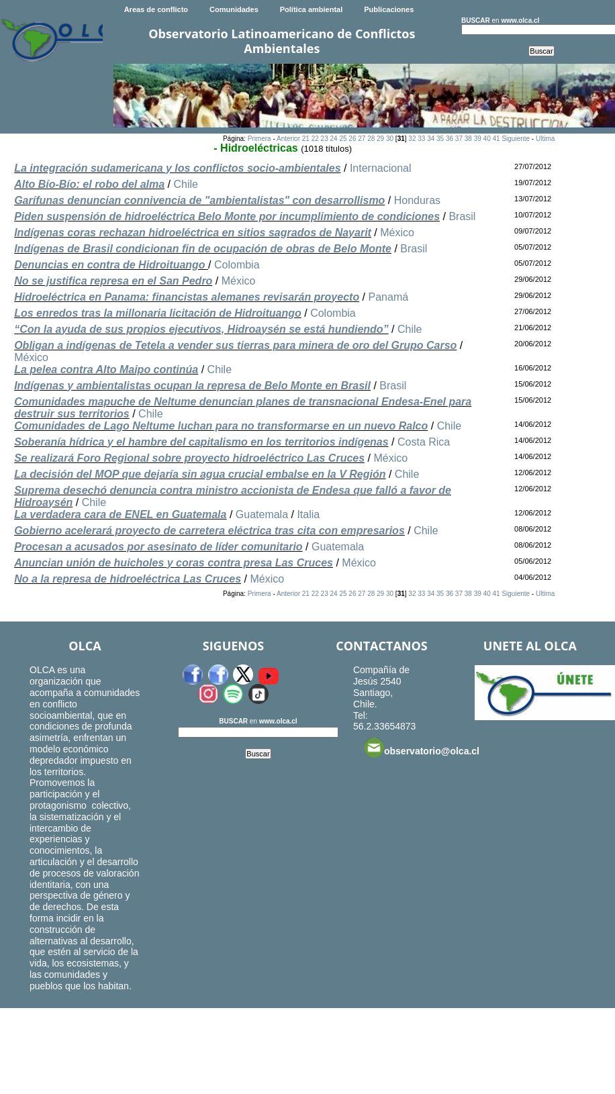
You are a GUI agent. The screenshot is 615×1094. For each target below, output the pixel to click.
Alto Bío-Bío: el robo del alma (89, 184)
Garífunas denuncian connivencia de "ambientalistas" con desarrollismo (199, 200)
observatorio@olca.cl (421, 748)
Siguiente (516, 138)
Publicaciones (389, 9)
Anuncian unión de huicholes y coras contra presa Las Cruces (173, 562)
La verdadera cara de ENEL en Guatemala (120, 514)
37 (459, 138)
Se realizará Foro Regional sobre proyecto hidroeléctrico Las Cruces (189, 458)
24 (334, 138)
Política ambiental (311, 9)
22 (315, 138)
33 (421, 138)
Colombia (237, 264)
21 (306, 138)
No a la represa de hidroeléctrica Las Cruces (127, 579)
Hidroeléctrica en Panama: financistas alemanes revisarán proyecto (186, 297)
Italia (308, 514)
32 (412, 138)
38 (468, 138)
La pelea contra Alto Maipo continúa (106, 369)
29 (380, 138)
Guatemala (262, 514)
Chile (186, 184)
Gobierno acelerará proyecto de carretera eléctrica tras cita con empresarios (209, 530)
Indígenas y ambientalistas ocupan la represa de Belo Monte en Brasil (192, 385)
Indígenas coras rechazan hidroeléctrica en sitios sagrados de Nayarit (192, 232)
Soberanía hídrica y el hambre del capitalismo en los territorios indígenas (201, 442)
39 (477, 138)
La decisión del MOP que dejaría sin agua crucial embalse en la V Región (199, 474)
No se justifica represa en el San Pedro (113, 281)
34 (430, 138)
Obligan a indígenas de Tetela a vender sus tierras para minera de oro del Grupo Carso (235, 345)
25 (342, 138)
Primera (259, 138)
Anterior (288, 138)
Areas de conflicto (156, 9)
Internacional (381, 168)
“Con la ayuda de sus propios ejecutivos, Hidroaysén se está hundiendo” (201, 329)
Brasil (461, 216)
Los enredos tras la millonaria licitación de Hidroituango (157, 313)
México (397, 232)
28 (371, 138)
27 (361, 138)
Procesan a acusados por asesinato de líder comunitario (158, 546)
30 (389, 138)
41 (496, 138)
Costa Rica (423, 442)
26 (352, 138)
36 (449, 138)
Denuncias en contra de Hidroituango (111, 264)
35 (440, 138)
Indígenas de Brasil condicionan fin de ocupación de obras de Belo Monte (202, 248)
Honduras (417, 200)
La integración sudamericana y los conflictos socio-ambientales (177, 168)
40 (487, 138)
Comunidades (233, 9)
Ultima (545, 138)
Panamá (389, 297)
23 (324, 138)
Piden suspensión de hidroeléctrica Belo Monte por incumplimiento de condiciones (227, 216)
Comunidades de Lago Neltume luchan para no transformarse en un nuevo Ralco (221, 426)
